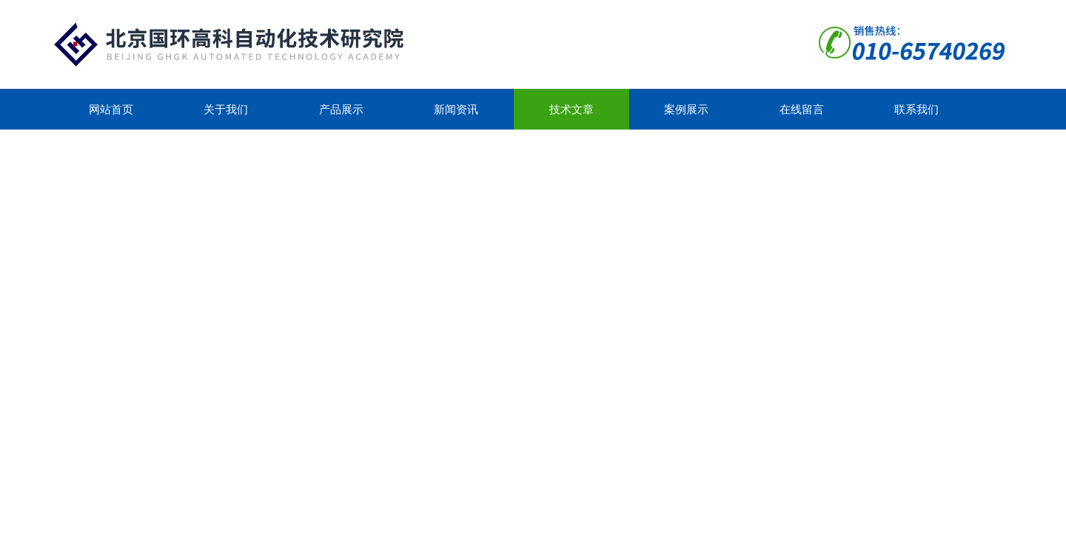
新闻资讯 (456, 109)
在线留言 (802, 109)
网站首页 (111, 109)
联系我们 (916, 109)
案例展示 (686, 109)
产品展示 (341, 109)
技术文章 (571, 109)
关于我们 (226, 109)
